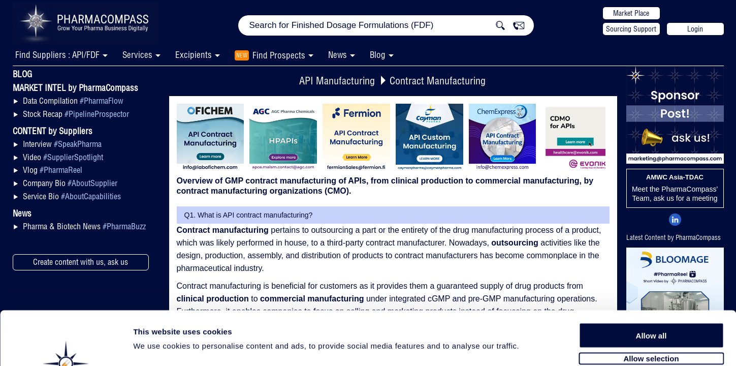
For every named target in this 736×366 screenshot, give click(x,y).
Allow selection (651, 303)
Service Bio (72, 196)
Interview (62, 144)
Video (63, 157)
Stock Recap (76, 114)
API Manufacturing (337, 80)
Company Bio (70, 183)
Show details (533, 346)
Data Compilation (73, 101)
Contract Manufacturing (438, 80)
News (337, 54)
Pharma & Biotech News (84, 226)
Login (695, 29)
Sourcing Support (631, 29)
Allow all (651, 281)
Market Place (631, 13)
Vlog (52, 170)
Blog (378, 54)
